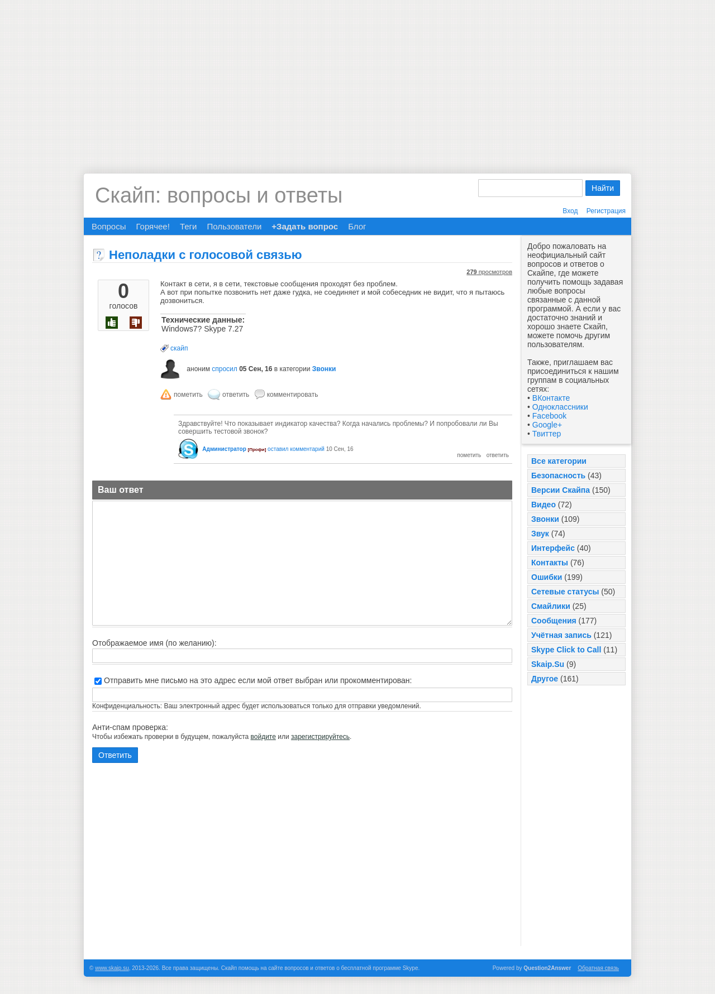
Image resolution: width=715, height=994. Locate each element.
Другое (544, 678)
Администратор (224, 449)
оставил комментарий (296, 449)
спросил (224, 369)
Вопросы (109, 226)
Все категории (559, 461)
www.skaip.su (112, 968)
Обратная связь (598, 968)
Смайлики (550, 606)
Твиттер (546, 433)
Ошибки (546, 577)
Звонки (545, 519)
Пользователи (234, 226)
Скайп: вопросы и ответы (218, 195)
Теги (188, 226)
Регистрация (606, 211)
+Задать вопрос (304, 226)
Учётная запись (561, 635)
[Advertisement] (357, 78)
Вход (570, 211)
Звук (540, 533)
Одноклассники (560, 406)
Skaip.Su (547, 664)
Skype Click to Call (566, 649)
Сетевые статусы (565, 591)
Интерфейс (553, 548)
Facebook (549, 415)
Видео (543, 504)
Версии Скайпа (560, 490)
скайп (179, 348)
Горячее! (152, 226)
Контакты (549, 562)
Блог (357, 226)
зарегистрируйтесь (320, 737)
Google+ (547, 424)
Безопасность (558, 475)
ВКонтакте (551, 397)
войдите (263, 737)
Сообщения (553, 620)
